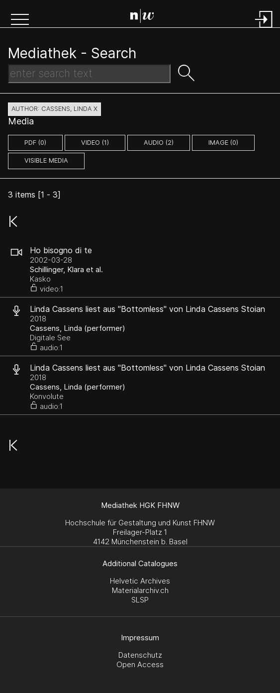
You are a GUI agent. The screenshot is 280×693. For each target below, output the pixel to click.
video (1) (95, 142)
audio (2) (159, 142)
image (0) (223, 142)
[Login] (264, 28)
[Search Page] (142, 17)
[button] (20, 20)
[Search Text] (89, 73)
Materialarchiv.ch (140, 590)
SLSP (140, 599)
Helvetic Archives (140, 581)
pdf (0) (35, 142)
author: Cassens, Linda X (54, 108)
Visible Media (46, 160)
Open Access (140, 664)
